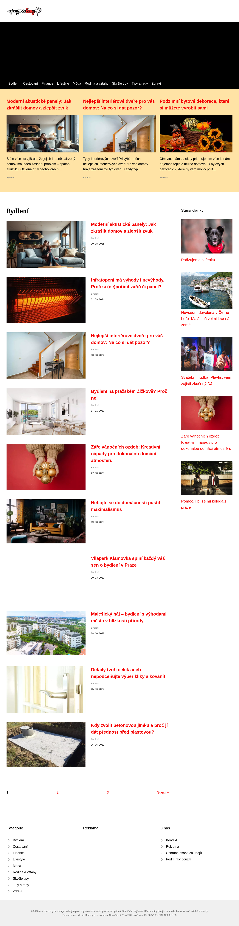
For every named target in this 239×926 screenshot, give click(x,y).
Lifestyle (63, 83)
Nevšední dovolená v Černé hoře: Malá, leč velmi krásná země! (205, 318)
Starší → (163, 792)
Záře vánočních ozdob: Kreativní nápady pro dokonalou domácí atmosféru (125, 453)
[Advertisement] (119, 53)
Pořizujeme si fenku (198, 260)
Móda (77, 83)
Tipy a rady (140, 83)
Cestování (30, 83)
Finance (47, 83)
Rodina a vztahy (96, 83)
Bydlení (13, 83)
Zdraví (156, 83)
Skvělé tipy (120, 83)
